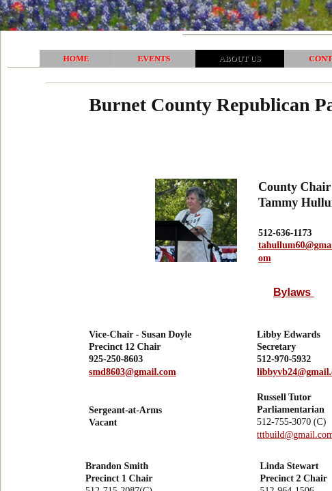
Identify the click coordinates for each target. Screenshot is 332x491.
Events (154, 58)
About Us (240, 58)
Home (76, 58)
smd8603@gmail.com (132, 372)
